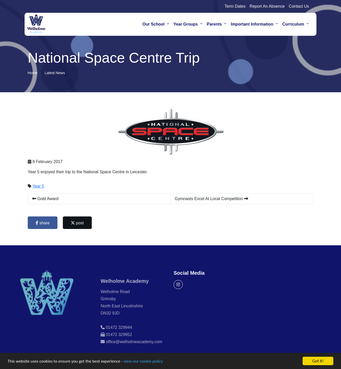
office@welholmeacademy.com (134, 348)
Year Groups (186, 24)
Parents (214, 24)
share (43, 223)
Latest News (55, 73)
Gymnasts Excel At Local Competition (212, 199)
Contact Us (299, 6)
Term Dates (235, 6)
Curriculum (293, 24)
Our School (153, 24)
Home (32, 73)
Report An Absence (267, 6)
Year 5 (39, 186)
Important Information (252, 24)
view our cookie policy (143, 361)
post (77, 223)
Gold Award (46, 199)
